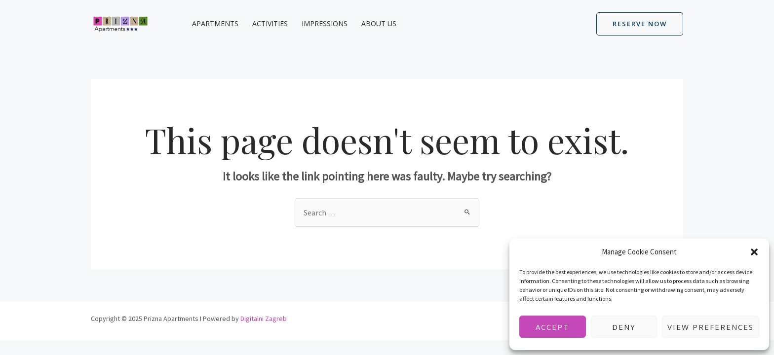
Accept (552, 327)
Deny (624, 327)
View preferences (710, 327)
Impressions (325, 23)
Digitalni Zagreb (263, 318)
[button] (754, 252)
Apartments (215, 23)
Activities (270, 23)
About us (378, 23)
